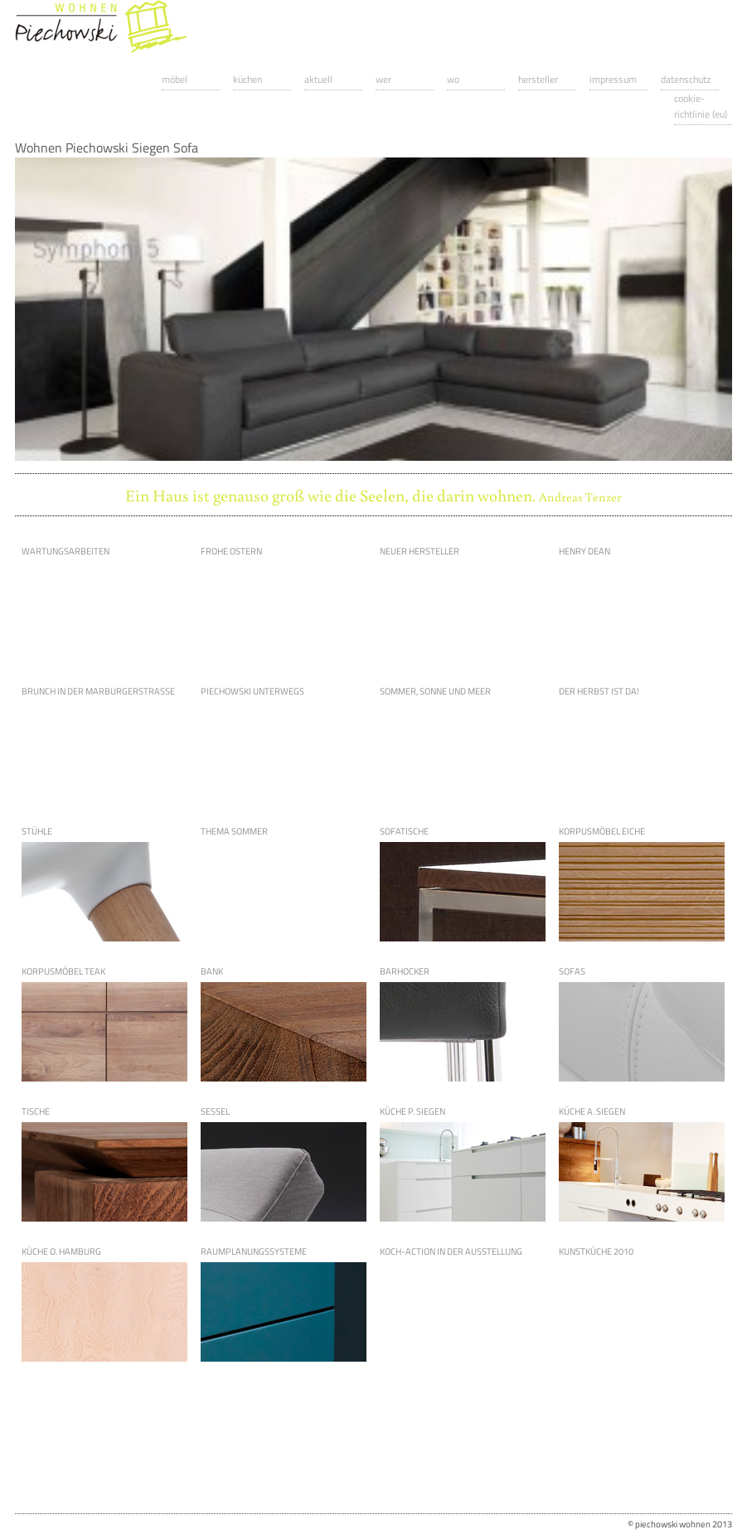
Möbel (174, 79)
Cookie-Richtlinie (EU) (700, 106)
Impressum (613, 79)
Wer (383, 79)
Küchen (247, 79)
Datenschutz (686, 79)
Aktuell (318, 79)
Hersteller (538, 79)
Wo (453, 79)
